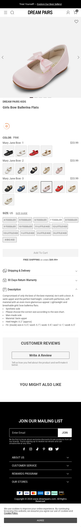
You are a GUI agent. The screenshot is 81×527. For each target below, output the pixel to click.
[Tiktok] (37, 449)
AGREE (40, 520)
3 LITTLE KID (60, 233)
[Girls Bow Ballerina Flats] (8, 151)
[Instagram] (31, 449)
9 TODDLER (10, 226)
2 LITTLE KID (43, 233)
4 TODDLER (10, 220)
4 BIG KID (10, 239)
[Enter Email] (33, 433)
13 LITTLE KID (10, 233)
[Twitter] (57, 449)
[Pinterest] (44, 449)
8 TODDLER (71, 220)
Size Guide (21, 213)
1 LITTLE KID (27, 233)
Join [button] (65, 432)
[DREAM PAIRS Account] (68, 12)
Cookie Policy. (11, 513)
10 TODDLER (25, 226)
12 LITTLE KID (60, 226)
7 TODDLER (56, 220)
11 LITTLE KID (42, 226)
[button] (6, 13)
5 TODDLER (25, 220)
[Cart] (75, 12)
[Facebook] (24, 449)
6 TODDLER (40, 220)
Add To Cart (41, 252)
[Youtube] (50, 449)
